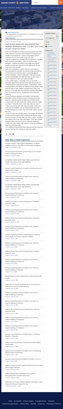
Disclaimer (51, 401)
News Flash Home (13, 32)
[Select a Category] (51, 38)
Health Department (52, 58)
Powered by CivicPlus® (54, 404)
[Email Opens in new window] (13, 134)
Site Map (33, 404)
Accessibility (17, 401)
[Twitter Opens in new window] (10, 134)
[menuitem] (4, 8)
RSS (49, 44)
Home (10, 401)
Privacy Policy (24, 404)
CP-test (49, 125)
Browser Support (28, 401)
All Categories (51, 52)
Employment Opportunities (10, 404)
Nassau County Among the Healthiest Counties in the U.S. (23, 359)
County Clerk (51, 59)
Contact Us (41, 404)
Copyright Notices (40, 401)
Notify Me (50, 46)
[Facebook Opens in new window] (6, 134)
